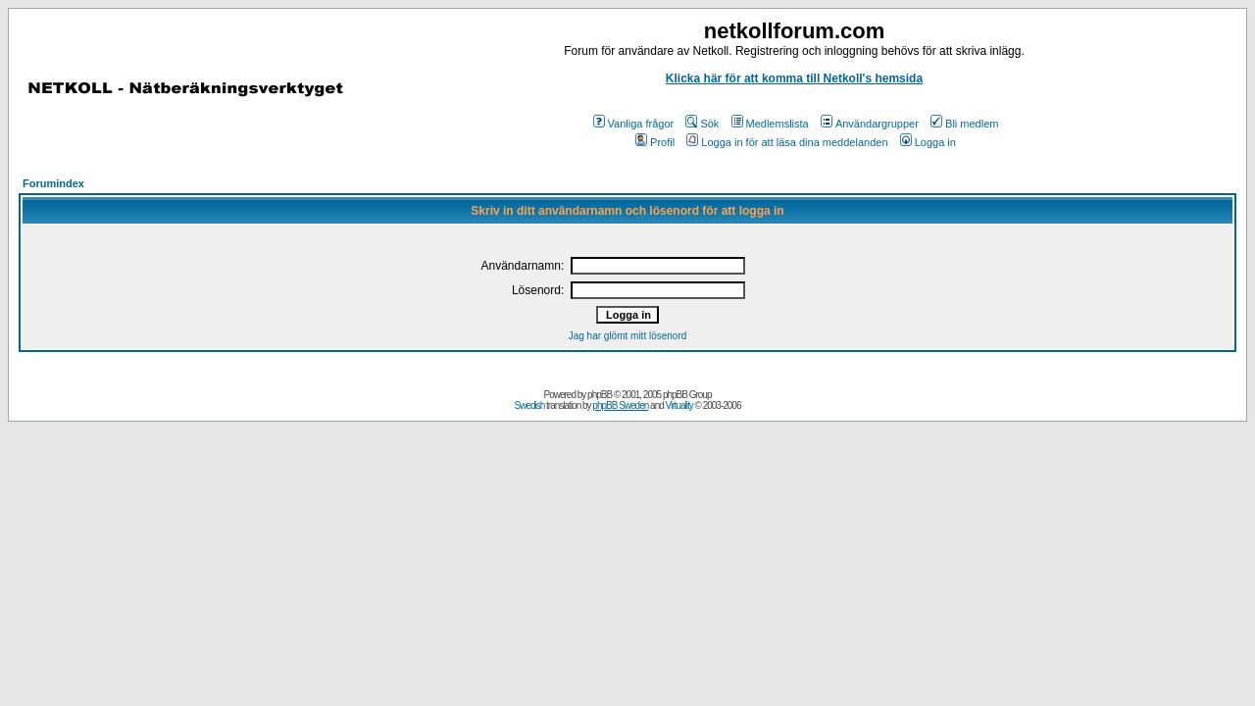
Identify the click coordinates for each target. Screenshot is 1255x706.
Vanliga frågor (634, 123)
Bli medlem (964, 123)
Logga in (928, 142)
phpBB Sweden (620, 405)
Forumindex (53, 183)
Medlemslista (770, 123)
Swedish (530, 405)
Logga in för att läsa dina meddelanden (786, 142)
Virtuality (679, 405)
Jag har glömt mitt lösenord (628, 335)
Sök (702, 123)
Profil (655, 142)
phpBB (599, 394)
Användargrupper (870, 123)
